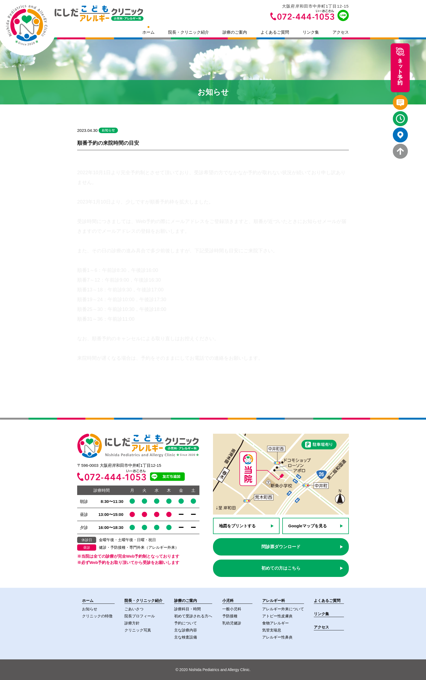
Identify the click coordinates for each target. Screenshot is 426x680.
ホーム (148, 32)
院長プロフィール (139, 616)
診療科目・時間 (187, 609)
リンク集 (311, 32)
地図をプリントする (237, 525)
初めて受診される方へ (193, 616)
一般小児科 (231, 609)
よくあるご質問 (275, 32)
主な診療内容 (185, 630)
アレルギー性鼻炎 (277, 637)
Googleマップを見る (307, 525)
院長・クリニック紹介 (188, 32)
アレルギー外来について (283, 609)
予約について (185, 623)
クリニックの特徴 (97, 616)
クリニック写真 (137, 630)
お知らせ (89, 609)
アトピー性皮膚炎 (277, 616)
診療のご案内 (235, 32)
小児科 (228, 601)
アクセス (341, 32)
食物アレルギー (275, 623)
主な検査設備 (185, 637)
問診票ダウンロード (280, 546)
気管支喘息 (271, 630)
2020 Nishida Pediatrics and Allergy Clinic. (213, 670)
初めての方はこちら (280, 568)
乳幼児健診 (231, 623)
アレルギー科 (273, 601)
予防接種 (229, 616)
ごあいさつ (133, 609)
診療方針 (132, 623)
